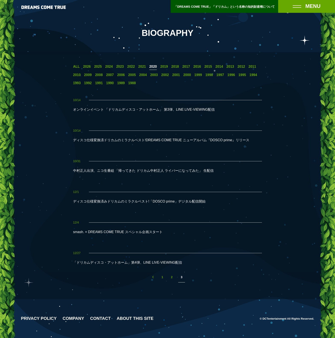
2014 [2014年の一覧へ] (219, 66)
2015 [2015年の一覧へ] (208, 66)
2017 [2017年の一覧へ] (186, 66)
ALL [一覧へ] (76, 66)
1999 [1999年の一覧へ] (198, 75)
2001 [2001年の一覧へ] (176, 75)
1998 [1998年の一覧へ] (209, 75)
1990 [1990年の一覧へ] (110, 83)
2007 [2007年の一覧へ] (110, 75)
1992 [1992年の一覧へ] (88, 83)
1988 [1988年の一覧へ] (132, 83)
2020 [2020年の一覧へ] (153, 66)
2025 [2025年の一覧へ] (98, 66)
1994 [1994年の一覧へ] (253, 75)
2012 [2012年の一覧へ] (241, 66)
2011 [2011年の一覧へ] (252, 66)
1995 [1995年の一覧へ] (242, 75)
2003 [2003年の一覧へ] (154, 75)
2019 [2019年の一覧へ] (164, 66)
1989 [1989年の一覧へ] (121, 83)
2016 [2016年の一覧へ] (197, 66)
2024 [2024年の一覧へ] (109, 66)
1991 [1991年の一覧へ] (99, 83)
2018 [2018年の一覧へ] (175, 66)
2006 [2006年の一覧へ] (121, 75)
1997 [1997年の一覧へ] (220, 75)
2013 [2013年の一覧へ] (230, 66)
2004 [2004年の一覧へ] (143, 75)
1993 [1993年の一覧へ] (77, 83)
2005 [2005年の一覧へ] (132, 75)
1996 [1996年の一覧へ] (231, 75)
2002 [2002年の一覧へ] (165, 75)
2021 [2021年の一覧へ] (142, 66)
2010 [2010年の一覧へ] (77, 75)
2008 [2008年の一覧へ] (99, 75)
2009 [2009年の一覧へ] (88, 75)
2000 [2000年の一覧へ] (187, 75)
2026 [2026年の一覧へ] (87, 66)
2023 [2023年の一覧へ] (120, 66)
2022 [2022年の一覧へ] (131, 66)
